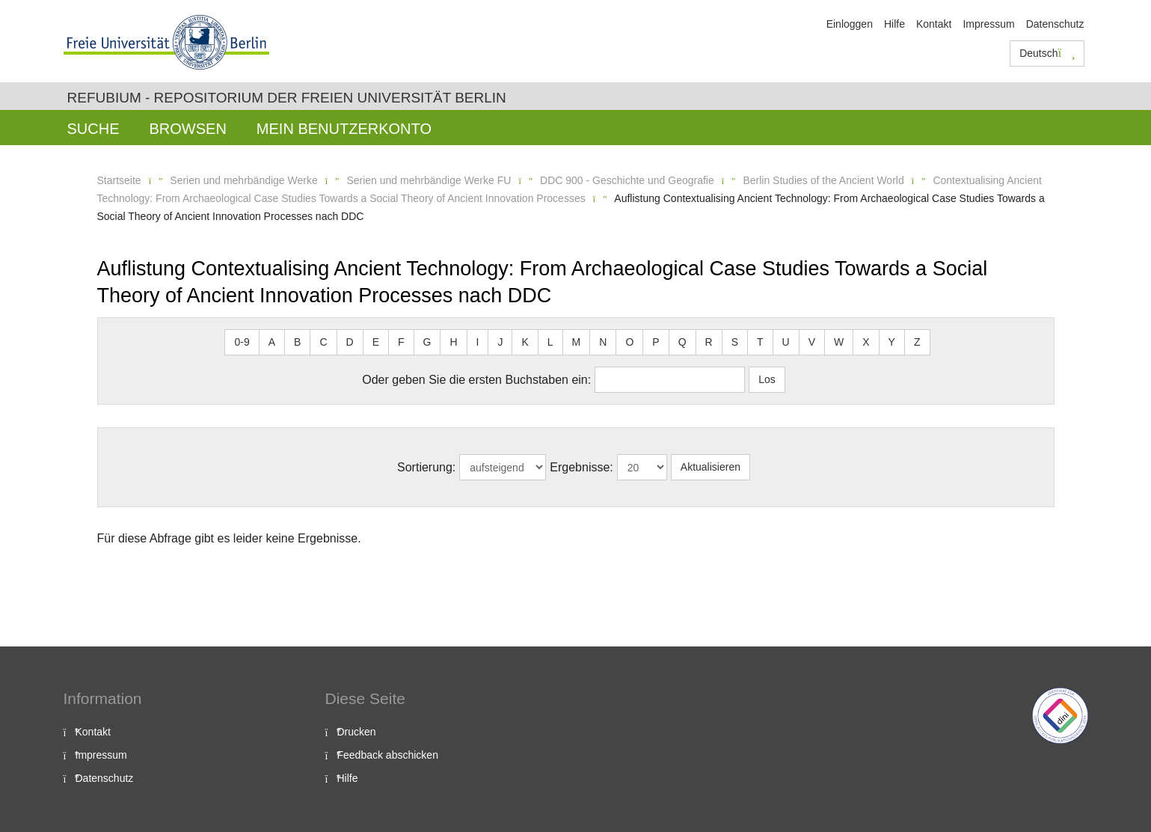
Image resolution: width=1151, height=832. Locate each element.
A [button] (271, 342)
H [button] (453, 342)
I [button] (477, 342)
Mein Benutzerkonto (344, 128)
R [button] (709, 342)
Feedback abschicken (387, 755)
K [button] (524, 342)
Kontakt (933, 24)
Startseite (119, 180)
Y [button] (891, 342)
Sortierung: (426, 467)
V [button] (811, 342)
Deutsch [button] (1047, 53)
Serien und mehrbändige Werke (243, 180)
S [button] (734, 342)
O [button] (629, 342)
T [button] (760, 342)
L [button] (550, 342)
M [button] (576, 342)
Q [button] (682, 342)
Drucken (356, 732)
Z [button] (917, 342)
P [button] (655, 342)
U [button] (786, 342)
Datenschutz (1055, 24)
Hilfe (894, 24)
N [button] (603, 342)
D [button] (350, 342)
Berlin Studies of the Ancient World (823, 180)
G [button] (427, 342)
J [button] (500, 342)
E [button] (375, 342)
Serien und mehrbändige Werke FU (428, 180)
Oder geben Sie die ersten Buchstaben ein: (476, 379)
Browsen (188, 128)
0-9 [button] (241, 342)
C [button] (323, 342)
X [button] (865, 342)
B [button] (297, 342)
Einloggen (849, 24)
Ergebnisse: (581, 467)
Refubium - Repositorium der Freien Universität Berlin (286, 97)
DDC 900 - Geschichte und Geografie (627, 180)
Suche (93, 128)
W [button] (839, 342)
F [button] (401, 342)
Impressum (988, 24)
